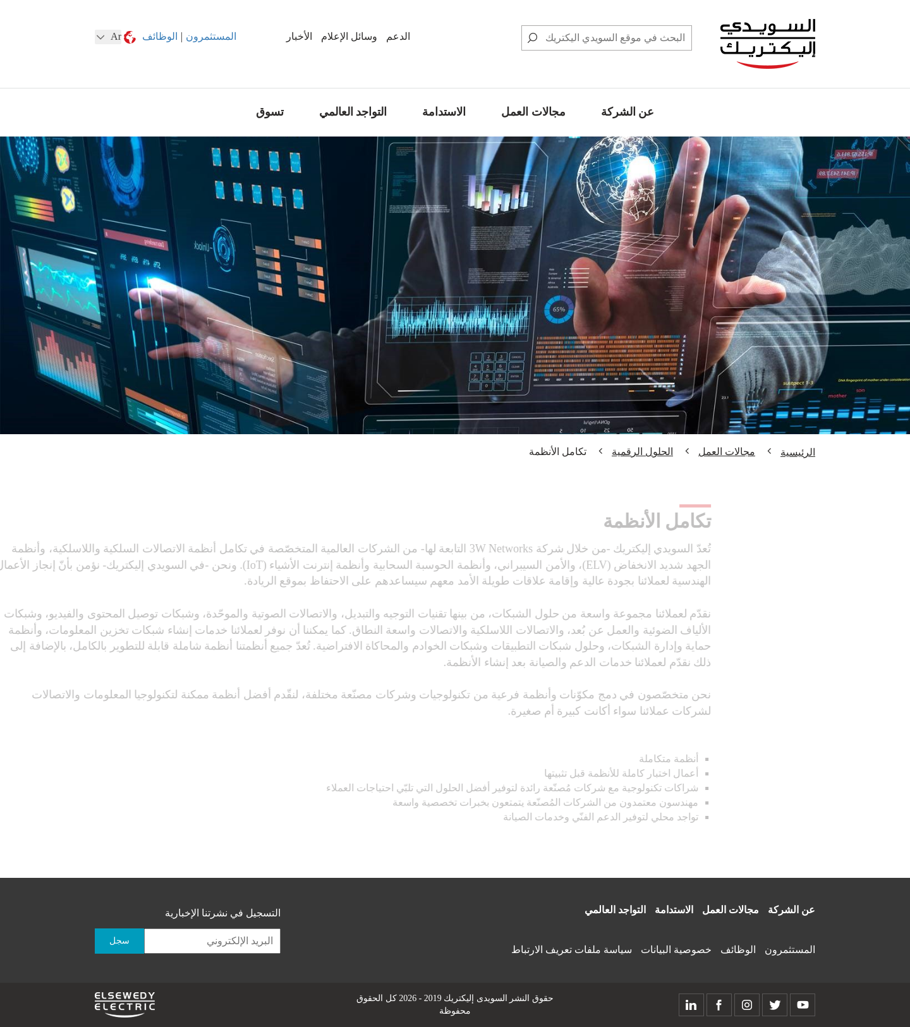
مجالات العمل (533, 112)
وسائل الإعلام (349, 36)
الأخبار (299, 36)
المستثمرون (211, 36)
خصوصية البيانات (676, 949)
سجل (119, 940)
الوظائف (160, 36)
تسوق (270, 112)
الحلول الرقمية (642, 451)
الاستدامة (444, 112)
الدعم (398, 36)
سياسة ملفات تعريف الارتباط (571, 949)
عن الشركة (628, 112)
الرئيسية (797, 452)
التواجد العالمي (353, 112)
